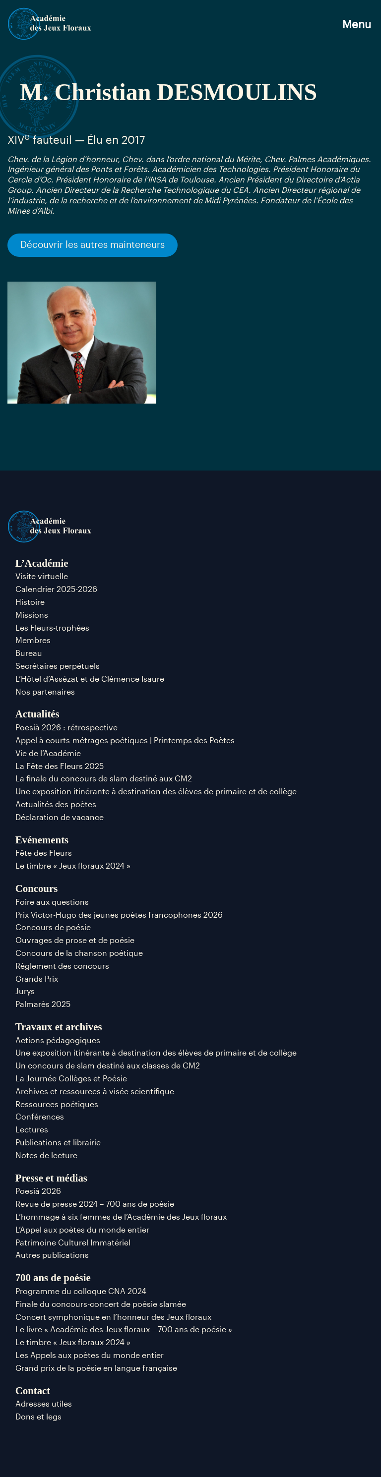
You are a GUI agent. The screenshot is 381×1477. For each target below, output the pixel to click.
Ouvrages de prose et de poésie (74, 940)
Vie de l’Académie (48, 753)
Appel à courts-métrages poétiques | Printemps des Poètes (125, 740)
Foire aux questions (52, 901)
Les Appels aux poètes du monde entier (89, 1354)
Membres (33, 640)
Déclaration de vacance (59, 817)
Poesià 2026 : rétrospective (66, 727)
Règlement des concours (62, 965)
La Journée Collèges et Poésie (71, 1078)
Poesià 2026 (38, 1190)
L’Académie (41, 563)
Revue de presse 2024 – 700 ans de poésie (94, 1203)
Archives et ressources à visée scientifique (94, 1091)
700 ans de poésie (53, 1277)
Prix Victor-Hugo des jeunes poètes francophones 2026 (119, 914)
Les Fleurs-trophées (52, 627)
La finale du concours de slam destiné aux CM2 (103, 778)
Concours (36, 888)
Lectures (31, 1129)
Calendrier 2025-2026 (56, 588)
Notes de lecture (46, 1155)
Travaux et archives (58, 1026)
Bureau (28, 652)
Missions (31, 614)
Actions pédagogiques (57, 1040)
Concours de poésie (53, 927)
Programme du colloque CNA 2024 (80, 1291)
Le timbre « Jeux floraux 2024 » (72, 865)
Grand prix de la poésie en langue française (96, 1367)
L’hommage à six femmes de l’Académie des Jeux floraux (121, 1216)
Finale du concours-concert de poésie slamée (100, 1303)
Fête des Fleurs (43, 852)
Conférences (39, 1116)
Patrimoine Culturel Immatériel (72, 1242)
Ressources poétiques (56, 1104)
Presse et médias (51, 1177)
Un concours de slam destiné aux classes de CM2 (107, 1065)
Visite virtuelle (41, 576)
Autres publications (52, 1254)
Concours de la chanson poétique (79, 952)
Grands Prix (36, 978)
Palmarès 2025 (42, 1003)
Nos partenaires (45, 691)
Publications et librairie (58, 1142)
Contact (32, 1390)
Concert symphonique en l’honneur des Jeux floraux (113, 1316)
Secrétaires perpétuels (57, 665)
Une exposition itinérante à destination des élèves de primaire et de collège (156, 791)
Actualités (37, 713)
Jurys (25, 991)
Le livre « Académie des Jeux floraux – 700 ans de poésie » (123, 1329)
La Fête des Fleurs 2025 (59, 765)
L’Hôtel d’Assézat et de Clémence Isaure (89, 678)
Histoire (30, 601)
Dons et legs (38, 1416)
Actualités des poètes (55, 804)
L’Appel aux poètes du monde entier (82, 1229)
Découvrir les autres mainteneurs (92, 244)
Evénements (41, 839)
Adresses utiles (43, 1403)
